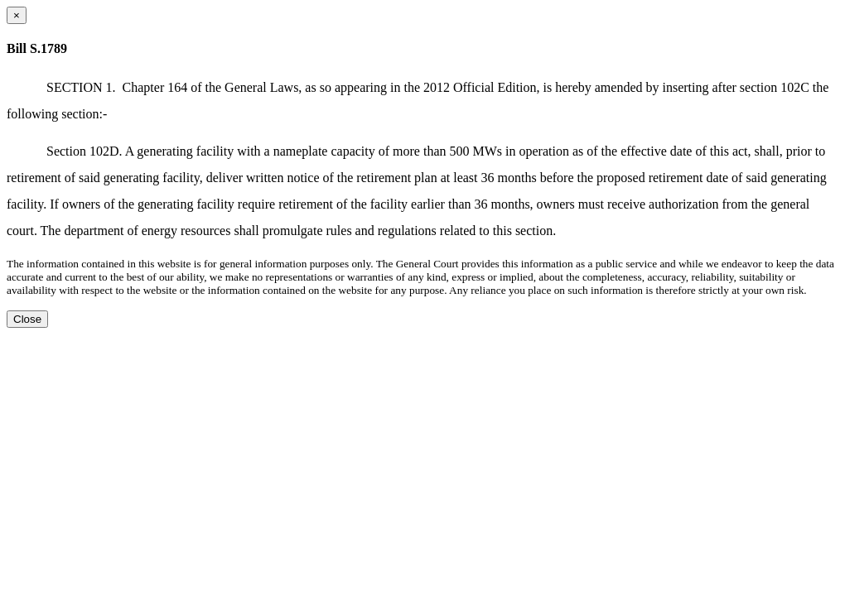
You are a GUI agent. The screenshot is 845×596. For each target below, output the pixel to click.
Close (27, 319)
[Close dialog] (17, 15)
